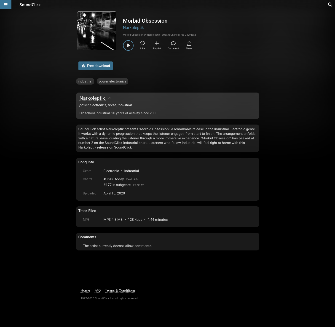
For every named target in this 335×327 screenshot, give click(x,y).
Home (85, 290)
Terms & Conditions (120, 290)
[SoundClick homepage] (30, 4)
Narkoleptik (133, 27)
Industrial (131, 171)
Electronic (111, 171)
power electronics (112, 81)
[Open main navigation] (5, 4)
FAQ (97, 290)
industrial (85, 81)
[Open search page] (330, 4)
